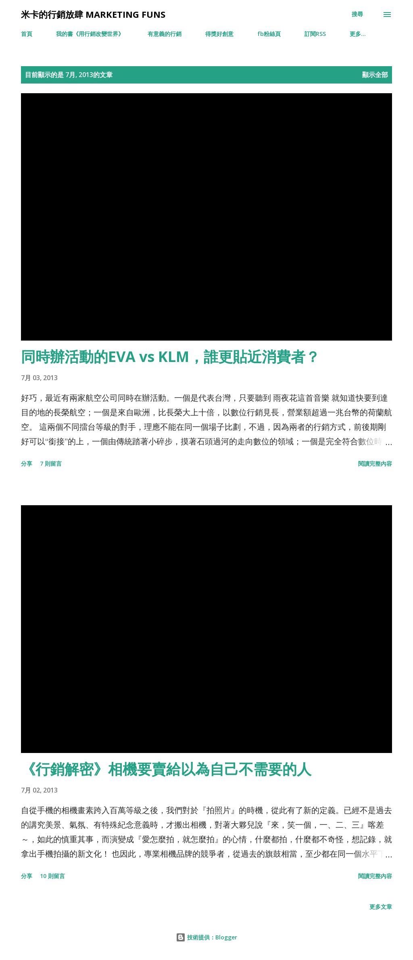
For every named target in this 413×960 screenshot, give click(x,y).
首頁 (26, 34)
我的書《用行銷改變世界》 (90, 34)
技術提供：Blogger (206, 937)
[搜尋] (357, 14)
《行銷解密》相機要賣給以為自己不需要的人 (166, 769)
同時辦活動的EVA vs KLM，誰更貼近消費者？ (170, 356)
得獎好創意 (219, 34)
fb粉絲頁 (269, 34)
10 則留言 (52, 876)
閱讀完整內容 (375, 463)
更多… (358, 34)
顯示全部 (375, 74)
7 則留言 (51, 463)
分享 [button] (26, 463)
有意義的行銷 (164, 34)
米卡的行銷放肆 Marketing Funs (93, 14)
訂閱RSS (315, 34)
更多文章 (380, 906)
